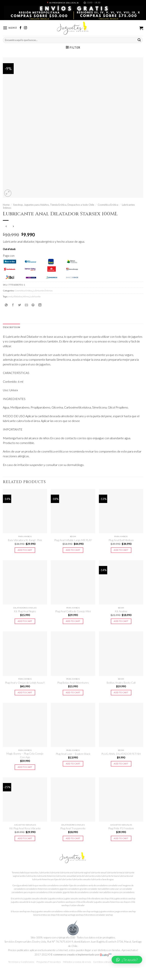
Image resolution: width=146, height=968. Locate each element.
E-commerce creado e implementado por (81, 954)
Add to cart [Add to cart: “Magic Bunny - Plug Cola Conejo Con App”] (25, 767)
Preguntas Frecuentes (48, 961)
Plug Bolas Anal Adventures (73, 682)
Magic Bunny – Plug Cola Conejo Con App (24, 755)
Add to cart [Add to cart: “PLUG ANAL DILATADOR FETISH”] (121, 763)
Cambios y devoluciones (106, 961)
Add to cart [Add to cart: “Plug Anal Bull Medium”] (121, 550)
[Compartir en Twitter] (20, 305)
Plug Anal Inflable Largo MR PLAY (73, 540)
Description (11, 327)
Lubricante (35, 296)
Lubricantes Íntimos (42, 290)
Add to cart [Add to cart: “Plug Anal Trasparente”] (73, 838)
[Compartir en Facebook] (13, 305)
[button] (127, 959)
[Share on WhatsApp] (6, 305)
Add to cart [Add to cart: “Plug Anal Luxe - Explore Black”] (73, 763)
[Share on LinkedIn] (40, 305)
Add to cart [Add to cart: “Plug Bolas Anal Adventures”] (73, 692)
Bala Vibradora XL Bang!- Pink (25, 540)
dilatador (17, 296)
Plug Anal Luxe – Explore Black (73, 753)
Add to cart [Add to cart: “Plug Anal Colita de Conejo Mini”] (73, 621)
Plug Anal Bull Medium (121, 540)
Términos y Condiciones (21, 961)
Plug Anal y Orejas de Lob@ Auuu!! (25, 682)
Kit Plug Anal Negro (25, 611)
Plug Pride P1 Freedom (121, 828)
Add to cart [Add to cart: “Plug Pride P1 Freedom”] (121, 838)
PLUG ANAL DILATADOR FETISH (121, 753)
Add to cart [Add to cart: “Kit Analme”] (121, 621)
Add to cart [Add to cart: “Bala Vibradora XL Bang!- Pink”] (25, 550)
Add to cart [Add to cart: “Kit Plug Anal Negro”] (25, 621)
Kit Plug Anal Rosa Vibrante (25, 828)
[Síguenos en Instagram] (25, 28)
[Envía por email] (26, 305)
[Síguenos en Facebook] (20, 28)
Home (6, 204)
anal (10, 296)
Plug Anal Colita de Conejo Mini (73, 611)
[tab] (11, 327)
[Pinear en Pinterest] (33, 305)
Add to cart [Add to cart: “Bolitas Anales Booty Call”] (121, 692)
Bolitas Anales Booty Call (121, 682)
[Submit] (139, 40)
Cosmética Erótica (108, 204)
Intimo (26, 296)
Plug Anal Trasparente (73, 828)
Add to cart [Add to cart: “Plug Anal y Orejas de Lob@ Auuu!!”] (25, 692)
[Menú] (10, 28)
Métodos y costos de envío (77, 961)
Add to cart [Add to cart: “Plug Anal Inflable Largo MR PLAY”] (73, 550)
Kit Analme (121, 611)
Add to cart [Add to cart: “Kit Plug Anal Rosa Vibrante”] (25, 838)
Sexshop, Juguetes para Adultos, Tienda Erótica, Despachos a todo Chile (53, 204)
